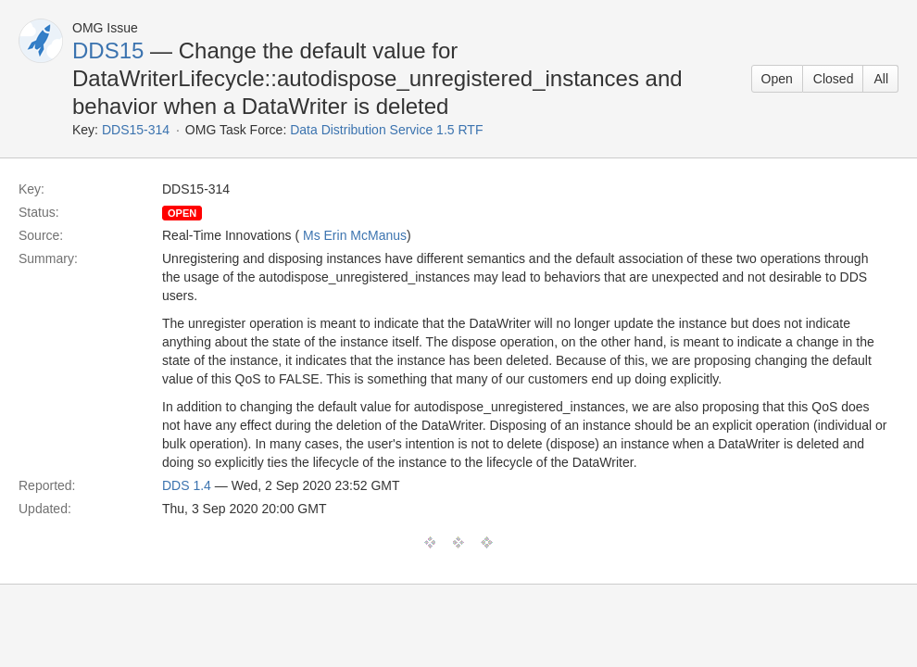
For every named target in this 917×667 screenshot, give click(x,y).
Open (777, 78)
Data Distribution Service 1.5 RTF (386, 129)
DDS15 (108, 50)
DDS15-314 (136, 129)
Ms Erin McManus (355, 235)
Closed (833, 78)
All (880, 78)
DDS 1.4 (186, 485)
